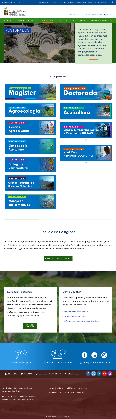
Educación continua (48, 374)
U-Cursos (55, 2)
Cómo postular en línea (74, 316)
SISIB (58, 416)
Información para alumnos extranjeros (82, 321)
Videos (60, 388)
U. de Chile (67, 416)
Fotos (51, 388)
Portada (7, 21)
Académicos (85, 15)
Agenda (26, 374)
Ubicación (83, 388)
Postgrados (47, 21)
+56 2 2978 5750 (28, 399)
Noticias (11, 374)
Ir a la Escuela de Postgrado (58, 258)
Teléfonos (70, 388)
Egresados (108, 15)
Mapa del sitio (55, 392)
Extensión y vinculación (101, 21)
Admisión (20, 21)
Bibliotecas (71, 2)
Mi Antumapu (81, 2)
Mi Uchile (63, 2)
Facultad (64, 21)
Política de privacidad (74, 392)
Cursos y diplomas (30, 326)
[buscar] (98, 2)
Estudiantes (73, 15)
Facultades (42, 2)
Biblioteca (72, 374)
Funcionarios (97, 15)
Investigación (79, 21)
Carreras (32, 21)
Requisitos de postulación (76, 311)
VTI (62, 416)
